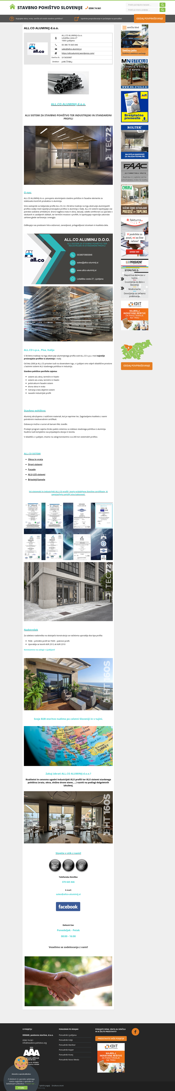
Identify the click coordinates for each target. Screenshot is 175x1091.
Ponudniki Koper (66, 1049)
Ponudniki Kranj (66, 1054)
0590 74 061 (28, 1040)
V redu (21, 1088)
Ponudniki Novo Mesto (69, 1059)
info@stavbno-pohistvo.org (35, 1043)
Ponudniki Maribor (67, 1045)
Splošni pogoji (44, 1085)
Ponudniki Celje (66, 1040)
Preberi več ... (30, 1083)
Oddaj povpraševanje (149, 18)
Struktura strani (58, 1085)
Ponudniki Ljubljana (67, 1035)
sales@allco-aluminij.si (71, 49)
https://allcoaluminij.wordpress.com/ (78, 53)
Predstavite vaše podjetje (111, 1038)
